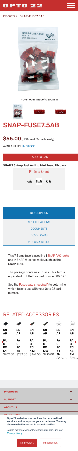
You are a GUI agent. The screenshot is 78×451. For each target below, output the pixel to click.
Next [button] (76, 342)
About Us (10, 407)
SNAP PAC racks (58, 256)
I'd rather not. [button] (50, 442)
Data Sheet (41, 172)
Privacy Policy (14, 433)
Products (9, 16)
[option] (18, 111)
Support (10, 399)
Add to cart (41, 157)
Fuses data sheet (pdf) (34, 284)
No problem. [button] (27, 442)
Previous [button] (2, 342)
